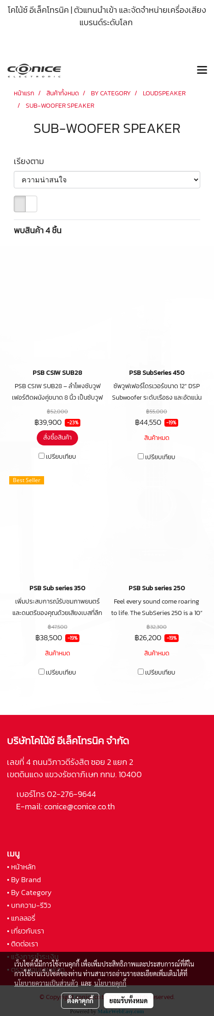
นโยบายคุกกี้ (110, 983)
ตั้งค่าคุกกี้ (80, 1000)
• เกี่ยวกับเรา (25, 930)
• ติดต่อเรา (22, 943)
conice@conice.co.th (80, 806)
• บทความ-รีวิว (29, 905)
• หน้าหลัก (21, 866)
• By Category (29, 892)
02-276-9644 (71, 794)
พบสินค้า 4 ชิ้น (38, 230)
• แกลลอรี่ (21, 917)
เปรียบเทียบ (61, 456)
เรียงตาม (32, 161)
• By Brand (24, 879)
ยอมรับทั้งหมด (128, 1000)
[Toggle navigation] (202, 70)
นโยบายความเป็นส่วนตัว (46, 983)
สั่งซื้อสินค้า (57, 437)
